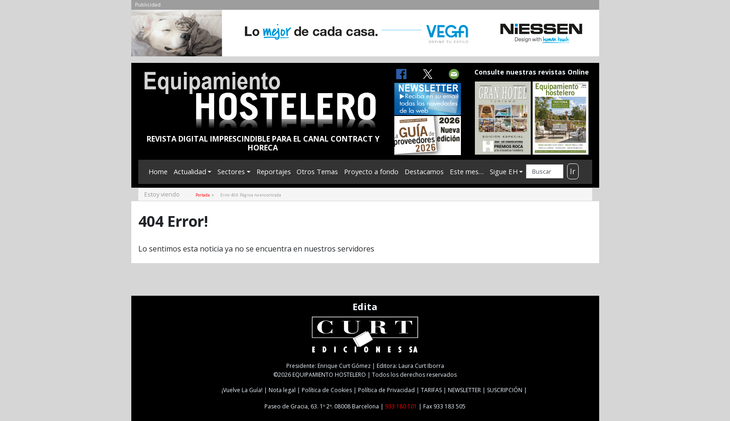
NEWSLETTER (464, 390)
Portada (203, 194)
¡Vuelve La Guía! (242, 390)
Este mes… (467, 171)
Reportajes (274, 171)
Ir (572, 171)
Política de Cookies (327, 390)
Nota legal (282, 390)
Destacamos (424, 171)
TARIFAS (431, 390)
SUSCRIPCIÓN (504, 390)
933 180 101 (401, 406)
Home (158, 171)
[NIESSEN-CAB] (365, 36)
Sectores (231, 171)
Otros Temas (317, 171)
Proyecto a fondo (371, 171)
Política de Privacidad (386, 390)
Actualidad (190, 171)
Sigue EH (504, 171)
